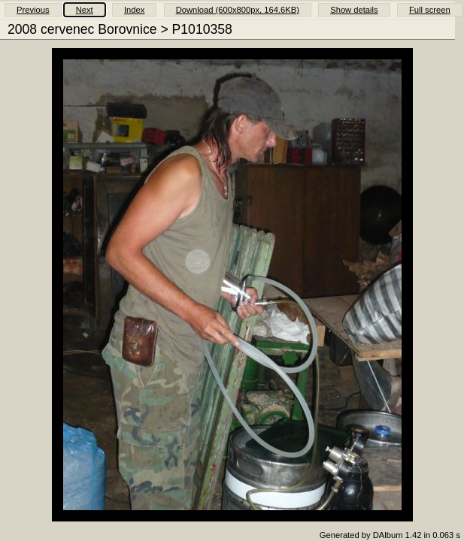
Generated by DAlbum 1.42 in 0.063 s (390, 534)
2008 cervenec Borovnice (82, 29)
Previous (33, 9)
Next (84, 9)
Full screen (429, 9)
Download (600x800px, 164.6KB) (237, 9)
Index (134, 9)
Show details (354, 9)
